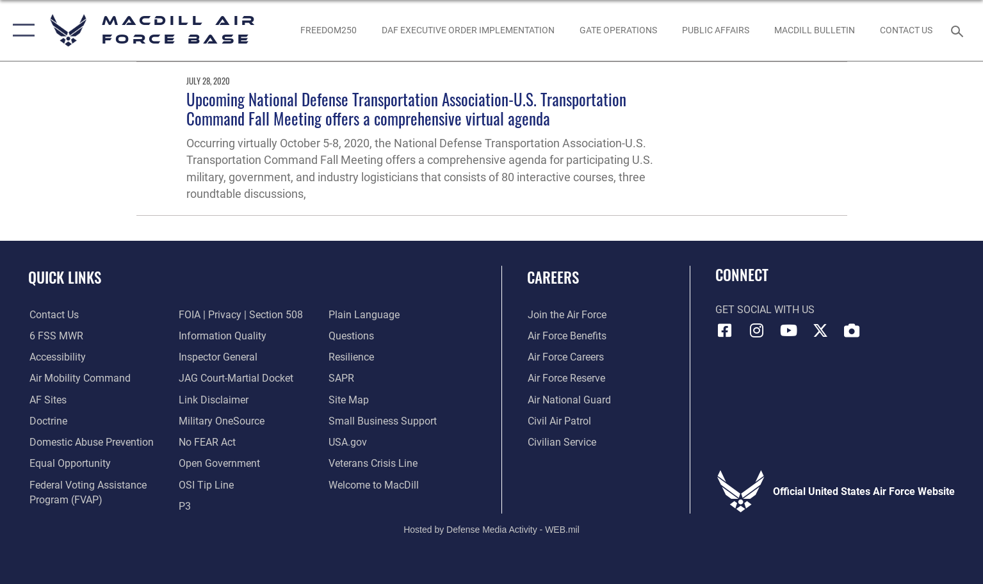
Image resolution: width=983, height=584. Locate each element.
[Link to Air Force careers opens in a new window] (565, 357)
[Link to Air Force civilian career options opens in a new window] (561, 442)
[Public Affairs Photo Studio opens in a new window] (715, 31)
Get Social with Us (765, 310)
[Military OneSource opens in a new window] (221, 421)
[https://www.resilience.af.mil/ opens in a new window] (352, 357)
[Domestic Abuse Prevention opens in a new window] (90, 442)
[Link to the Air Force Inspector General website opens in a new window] (218, 357)
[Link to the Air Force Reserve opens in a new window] (566, 378)
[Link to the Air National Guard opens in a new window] (568, 399)
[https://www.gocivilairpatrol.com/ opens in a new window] (558, 421)
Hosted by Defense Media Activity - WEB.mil (491, 529)
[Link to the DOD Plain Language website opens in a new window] (364, 315)
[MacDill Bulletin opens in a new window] (814, 31)
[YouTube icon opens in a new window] (788, 330)
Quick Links (64, 277)
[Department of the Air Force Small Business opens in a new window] (383, 421)
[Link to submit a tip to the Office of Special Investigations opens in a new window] (206, 484)
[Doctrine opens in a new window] (47, 421)
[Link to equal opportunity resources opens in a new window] (69, 463)
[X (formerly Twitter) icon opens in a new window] (820, 330)
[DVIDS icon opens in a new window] (851, 330)
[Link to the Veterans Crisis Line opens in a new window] (373, 463)
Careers (553, 277)
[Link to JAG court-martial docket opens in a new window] (236, 378)
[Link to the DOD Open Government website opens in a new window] (219, 463)
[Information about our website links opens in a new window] (213, 399)
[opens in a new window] (46, 399)
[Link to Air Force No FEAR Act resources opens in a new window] (207, 442)
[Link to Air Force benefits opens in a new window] (566, 336)
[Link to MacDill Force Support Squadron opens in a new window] (374, 484)
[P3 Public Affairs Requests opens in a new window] (185, 505)
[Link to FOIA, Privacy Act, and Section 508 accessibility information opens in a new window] (241, 315)
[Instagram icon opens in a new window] (756, 330)
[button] (21, 30)
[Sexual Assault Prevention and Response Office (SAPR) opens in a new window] (342, 378)
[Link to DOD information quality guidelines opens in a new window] (222, 336)
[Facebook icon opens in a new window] (725, 330)
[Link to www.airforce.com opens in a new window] (566, 315)
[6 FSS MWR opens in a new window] (55, 336)
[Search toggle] (959, 30)
